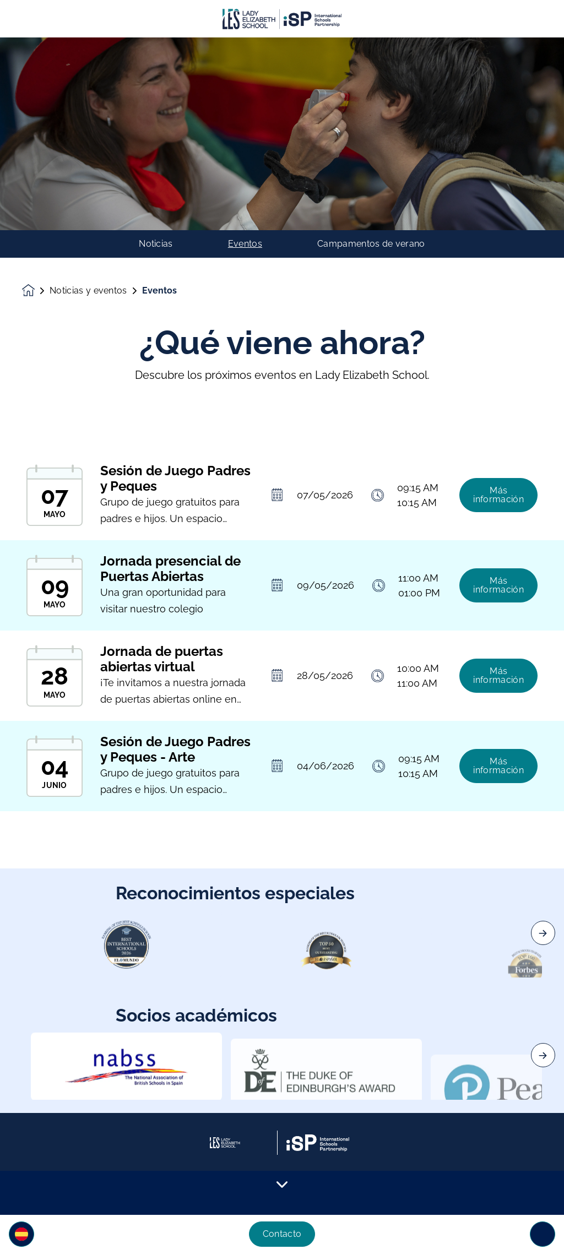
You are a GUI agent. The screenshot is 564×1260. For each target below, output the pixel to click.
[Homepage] (36, 290)
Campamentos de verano (371, 244)
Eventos (245, 244)
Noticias (156, 244)
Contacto (282, 1234)
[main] (282, 648)
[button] (21, 1234)
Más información (498, 503)
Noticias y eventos (88, 290)
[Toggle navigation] (542, 1234)
